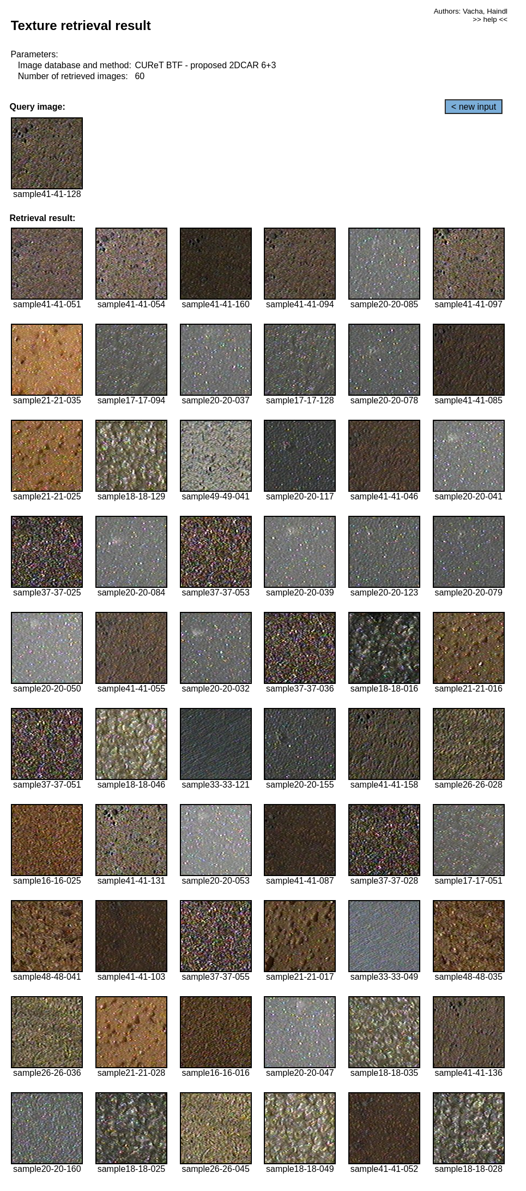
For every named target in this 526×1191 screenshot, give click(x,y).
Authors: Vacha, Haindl (470, 11)
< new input (473, 106)
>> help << (490, 19)
